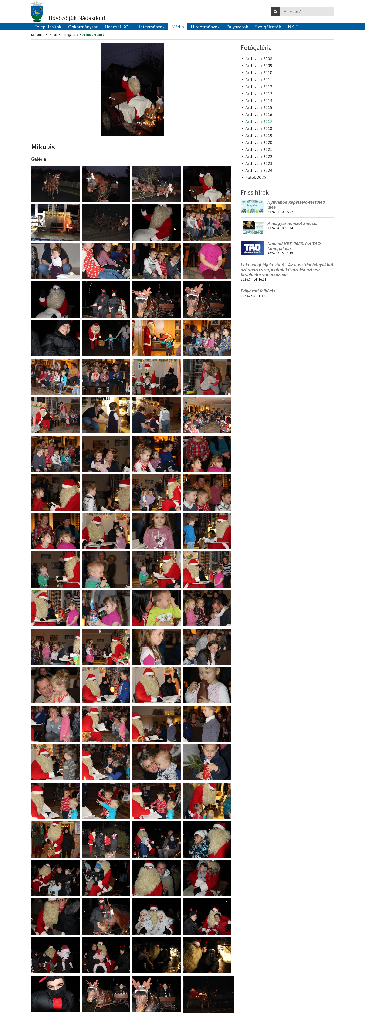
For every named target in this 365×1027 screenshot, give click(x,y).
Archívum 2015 (258, 107)
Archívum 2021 (258, 149)
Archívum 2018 (258, 128)
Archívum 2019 (258, 135)
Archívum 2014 (258, 100)
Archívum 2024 (258, 170)
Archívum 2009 (258, 65)
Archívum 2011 (258, 79)
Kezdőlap (37, 35)
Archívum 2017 (93, 35)
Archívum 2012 (258, 86)
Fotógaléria (70, 35)
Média (53, 35)
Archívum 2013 (258, 93)
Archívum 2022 (258, 156)
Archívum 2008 (258, 58)
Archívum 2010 (258, 72)
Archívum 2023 (258, 163)
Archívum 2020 (258, 142)
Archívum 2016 (258, 114)
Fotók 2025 (255, 177)
